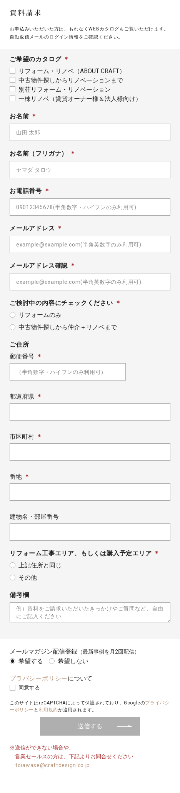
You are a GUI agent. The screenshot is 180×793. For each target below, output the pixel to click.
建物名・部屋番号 (34, 516)
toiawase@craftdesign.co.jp (52, 765)
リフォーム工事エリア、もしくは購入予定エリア (81, 553)
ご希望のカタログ (35, 59)
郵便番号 (22, 356)
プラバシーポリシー (39, 678)
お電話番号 (26, 190)
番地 (16, 476)
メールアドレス (32, 228)
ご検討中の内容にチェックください (61, 303)
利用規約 (48, 710)
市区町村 (22, 436)
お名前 (19, 116)
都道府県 (22, 396)
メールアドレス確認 (39, 265)
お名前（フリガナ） (39, 153)
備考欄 (19, 595)
